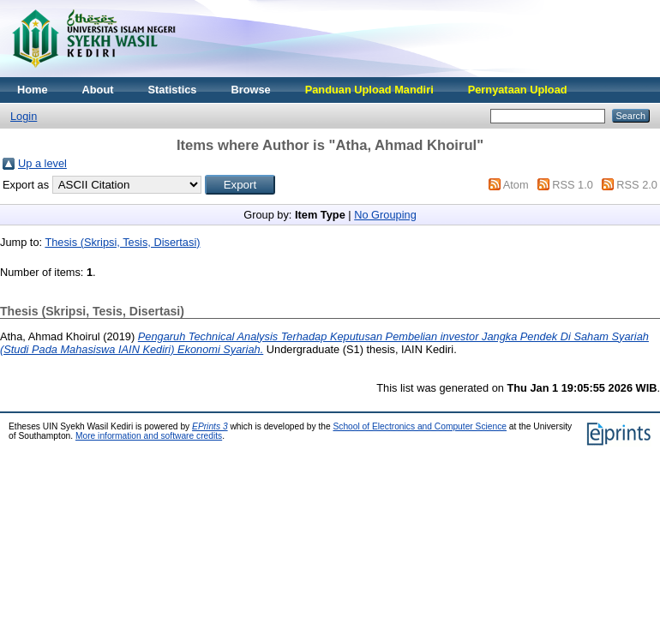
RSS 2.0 (636, 184)
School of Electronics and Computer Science (420, 426)
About (98, 89)
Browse (250, 89)
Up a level (42, 163)
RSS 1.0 (572, 184)
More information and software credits (148, 436)
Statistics (172, 89)
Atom (516, 184)
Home (32, 89)
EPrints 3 (210, 426)
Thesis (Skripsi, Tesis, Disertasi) (122, 242)
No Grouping (385, 214)
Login (23, 116)
